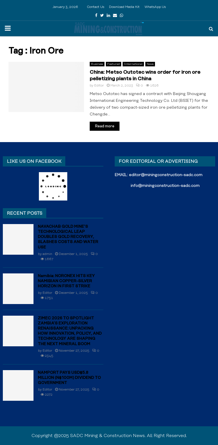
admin (47, 254)
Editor (99, 85)
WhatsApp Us (155, 7)
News (150, 64)
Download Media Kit (124, 7)
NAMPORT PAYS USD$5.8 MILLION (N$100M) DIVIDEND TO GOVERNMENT (69, 377)
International (133, 64)
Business (97, 64)
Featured (113, 64)
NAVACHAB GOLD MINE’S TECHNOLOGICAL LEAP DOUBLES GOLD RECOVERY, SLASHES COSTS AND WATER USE (68, 237)
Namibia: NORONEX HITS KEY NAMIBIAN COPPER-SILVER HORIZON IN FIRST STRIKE (66, 281)
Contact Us (95, 7)
